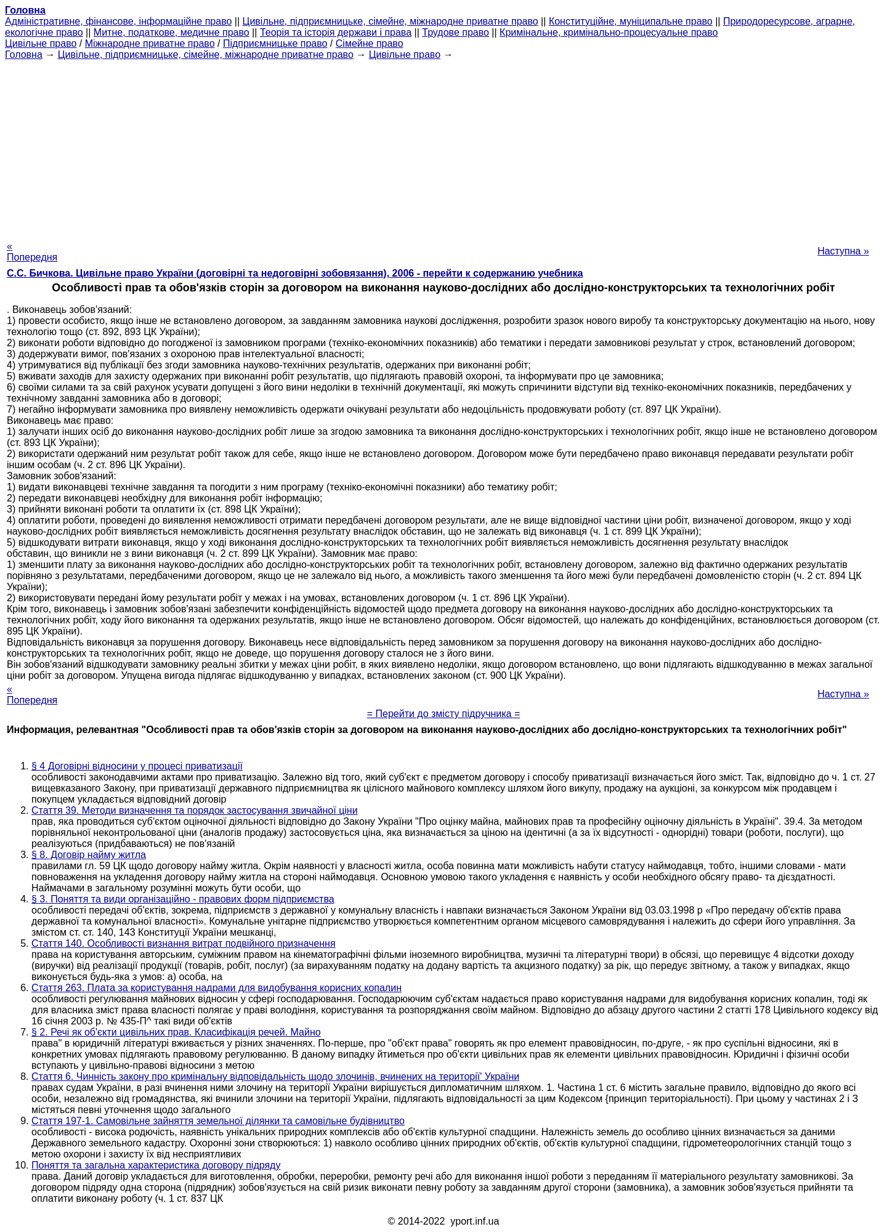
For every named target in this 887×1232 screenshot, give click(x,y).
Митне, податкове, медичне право (171, 32)
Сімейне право (369, 43)
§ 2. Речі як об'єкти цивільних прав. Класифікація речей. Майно (176, 1032)
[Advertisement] (443, 146)
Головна (24, 54)
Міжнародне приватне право (150, 43)
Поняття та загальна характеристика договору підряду (155, 1165)
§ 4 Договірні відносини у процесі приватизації (137, 766)
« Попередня (32, 251)
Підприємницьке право (275, 43)
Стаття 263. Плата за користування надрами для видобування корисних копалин (216, 988)
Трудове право (455, 32)
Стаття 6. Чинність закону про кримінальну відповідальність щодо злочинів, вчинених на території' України (275, 1076)
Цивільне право (40, 43)
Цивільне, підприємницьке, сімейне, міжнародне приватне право (390, 21)
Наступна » (843, 251)
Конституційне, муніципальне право (631, 21)
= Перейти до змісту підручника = (443, 713)
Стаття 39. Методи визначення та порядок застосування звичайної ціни (194, 810)
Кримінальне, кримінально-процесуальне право (609, 32)
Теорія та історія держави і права (335, 32)
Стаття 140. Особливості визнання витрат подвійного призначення (183, 943)
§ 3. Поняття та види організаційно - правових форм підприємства (182, 899)
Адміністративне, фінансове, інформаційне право (118, 21)
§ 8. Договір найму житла (88, 854)
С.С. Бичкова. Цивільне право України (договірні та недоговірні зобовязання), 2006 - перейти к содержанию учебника (295, 273)
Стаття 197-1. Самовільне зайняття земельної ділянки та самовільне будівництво (218, 1121)
